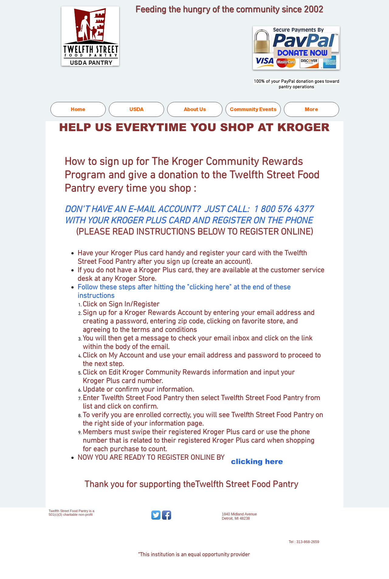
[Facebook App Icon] (166, 515)
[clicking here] (257, 461)
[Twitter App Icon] (155, 515)
